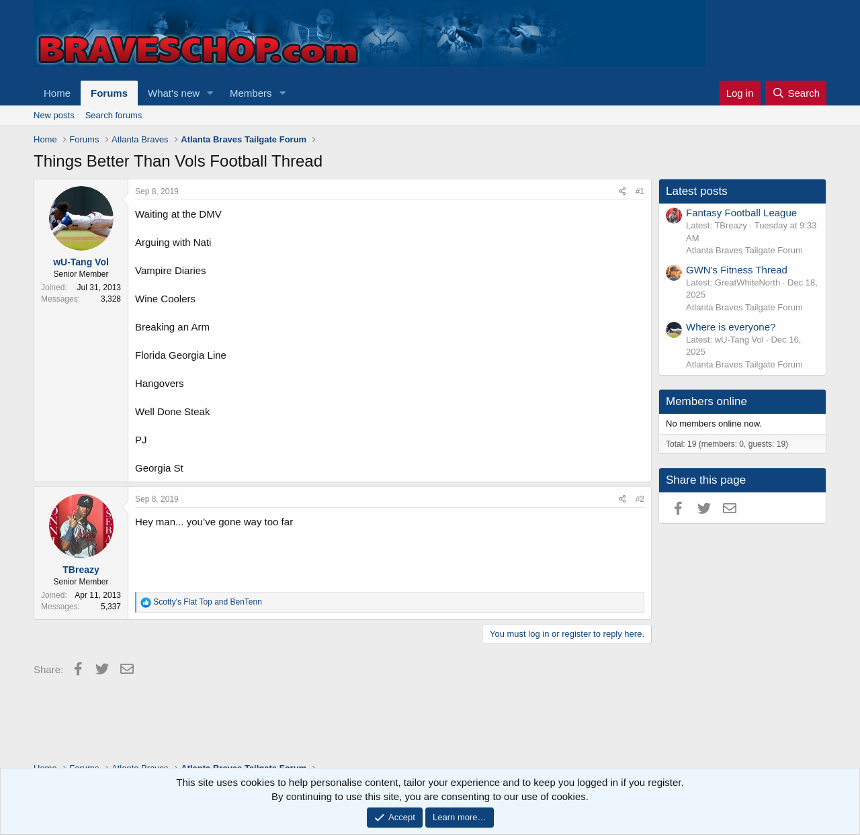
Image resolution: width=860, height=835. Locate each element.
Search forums (113, 115)
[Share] (622, 192)
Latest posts (697, 191)
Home (57, 93)
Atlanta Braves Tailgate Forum (744, 250)
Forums (109, 93)
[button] (210, 93)
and (207, 602)
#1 (640, 191)
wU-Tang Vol (81, 262)
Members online (706, 401)
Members (251, 93)
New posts (54, 115)
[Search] (795, 93)
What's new (174, 93)
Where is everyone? (730, 327)
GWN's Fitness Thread (736, 269)
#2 (640, 499)
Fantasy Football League (741, 212)
